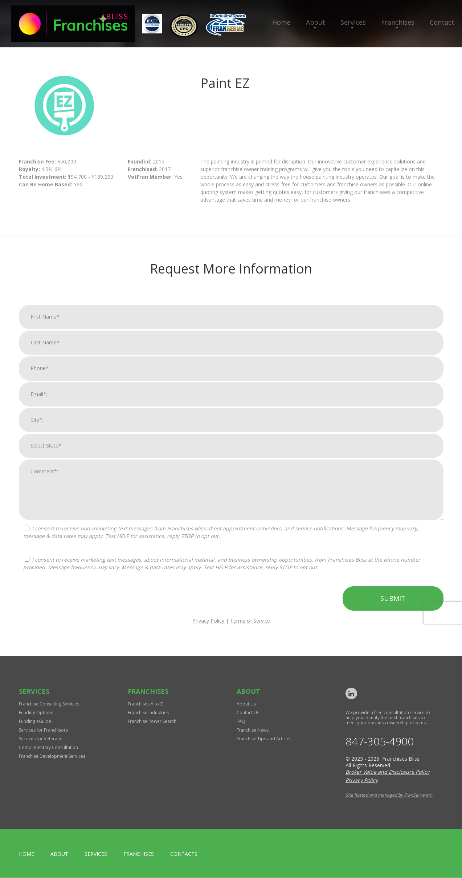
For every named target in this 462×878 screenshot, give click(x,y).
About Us (246, 704)
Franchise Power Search (152, 721)
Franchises (397, 22)
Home (281, 22)
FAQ (241, 721)
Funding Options (36, 712)
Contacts (183, 854)
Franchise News (253, 730)
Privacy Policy (208, 627)
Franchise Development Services (52, 756)
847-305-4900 (380, 741)
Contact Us (248, 712)
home (26, 854)
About (315, 22)
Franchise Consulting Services (49, 704)
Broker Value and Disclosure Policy (387, 772)
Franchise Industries (148, 712)
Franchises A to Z (145, 704)
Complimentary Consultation (48, 747)
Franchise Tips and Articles (264, 739)
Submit (392, 605)
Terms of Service (250, 627)
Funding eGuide (35, 721)
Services (353, 22)
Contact (442, 22)
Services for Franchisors (43, 730)
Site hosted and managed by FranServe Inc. (389, 795)
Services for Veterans (40, 739)
